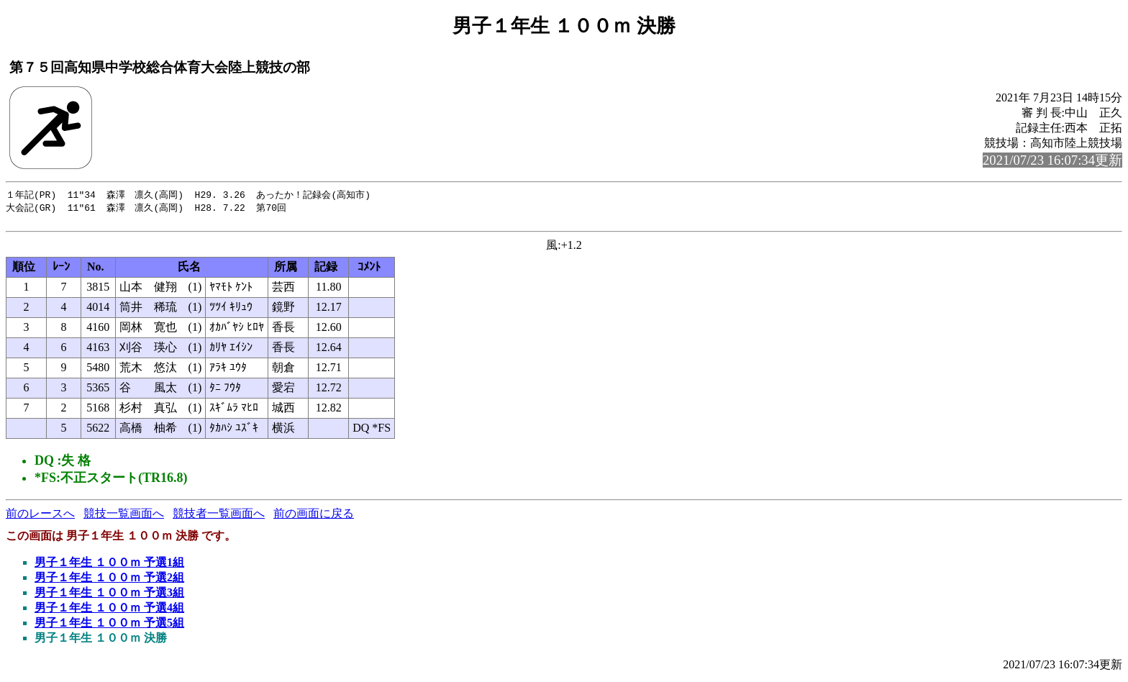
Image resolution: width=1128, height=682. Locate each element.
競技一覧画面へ (123, 517)
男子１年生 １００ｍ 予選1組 (109, 566)
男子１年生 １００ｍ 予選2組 (109, 581)
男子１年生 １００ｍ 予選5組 (109, 626)
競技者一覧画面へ (219, 517)
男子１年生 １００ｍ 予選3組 (109, 596)
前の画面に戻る (313, 517)
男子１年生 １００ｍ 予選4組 (109, 611)
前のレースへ (40, 517)
